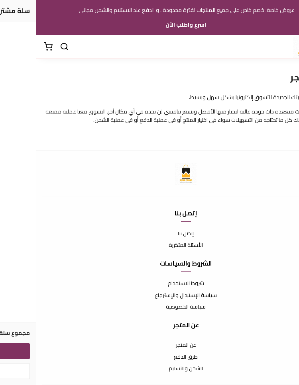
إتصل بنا (149, 234)
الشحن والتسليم (149, 369)
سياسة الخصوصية (149, 307)
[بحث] (28, 47)
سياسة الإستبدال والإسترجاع (149, 295)
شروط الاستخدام (150, 283)
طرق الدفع (149, 357)
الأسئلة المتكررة (149, 245)
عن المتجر (150, 345)
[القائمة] (287, 47)
